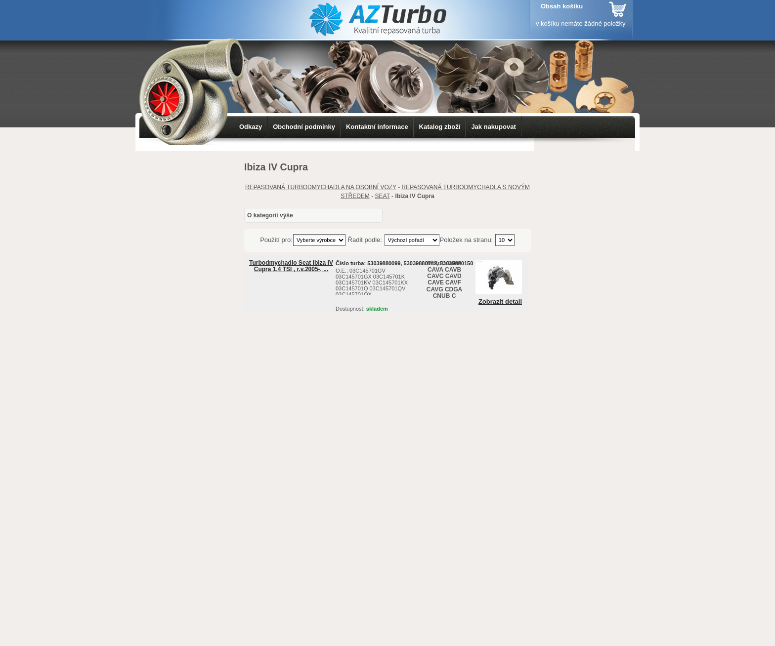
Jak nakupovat (493, 126)
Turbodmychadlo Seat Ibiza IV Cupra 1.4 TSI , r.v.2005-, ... (291, 266)
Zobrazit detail (500, 301)
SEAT (382, 196)
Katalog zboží (440, 126)
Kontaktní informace (377, 126)
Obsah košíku (562, 6)
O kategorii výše (270, 215)
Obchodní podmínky (304, 126)
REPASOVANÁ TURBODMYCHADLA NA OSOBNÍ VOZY (320, 187)
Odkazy (250, 126)
